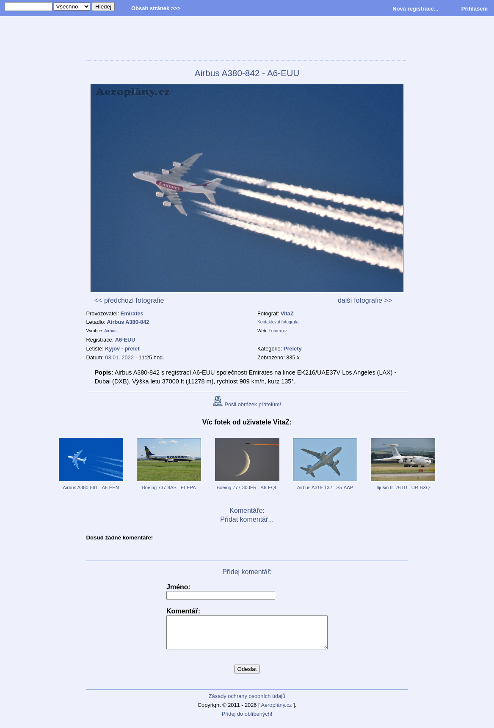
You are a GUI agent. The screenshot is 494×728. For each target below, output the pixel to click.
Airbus (110, 330)
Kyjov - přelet (122, 348)
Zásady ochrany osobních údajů (247, 702)
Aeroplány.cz (276, 711)
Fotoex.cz (278, 330)
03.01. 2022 (119, 357)
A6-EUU (125, 340)
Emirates (132, 313)
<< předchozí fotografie (129, 300)
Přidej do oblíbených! (247, 720)
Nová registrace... (415, 8)
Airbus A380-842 (128, 322)
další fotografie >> (365, 300)
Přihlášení (474, 8)
